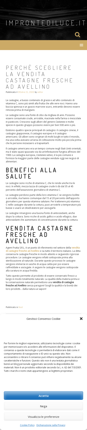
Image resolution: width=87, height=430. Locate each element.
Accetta (44, 396)
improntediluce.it (46, 22)
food (21, 307)
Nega (43, 406)
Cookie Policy (27, 425)
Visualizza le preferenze (43, 417)
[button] (81, 319)
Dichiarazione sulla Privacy (50, 425)
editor (40, 92)
